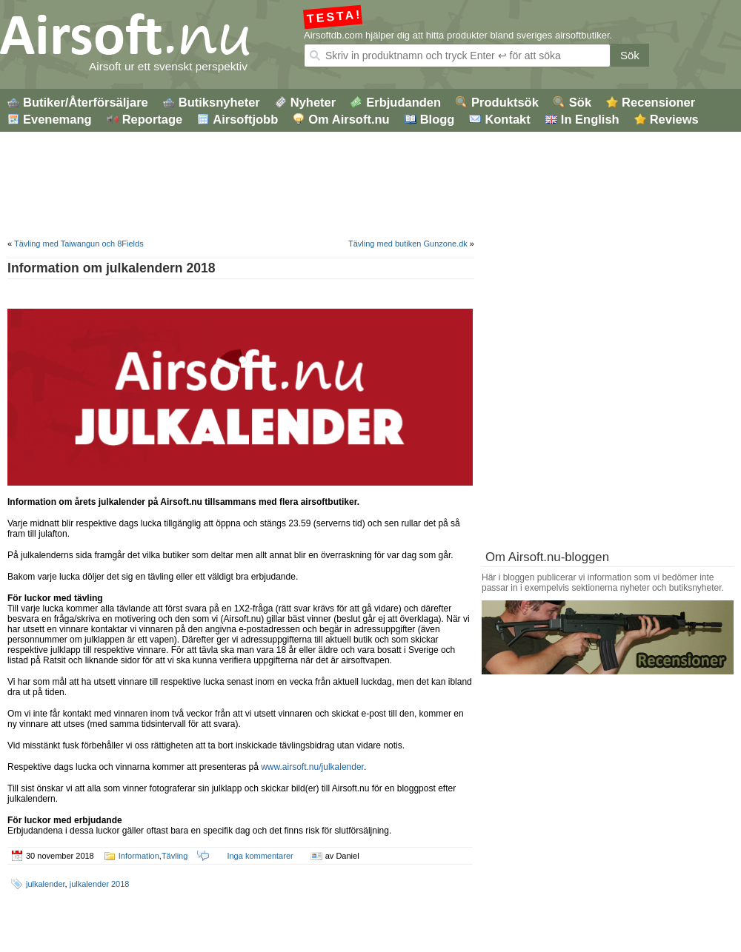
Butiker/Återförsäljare (85, 102)
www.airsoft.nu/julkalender (312, 767)
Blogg (437, 119)
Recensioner (658, 102)
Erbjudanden (403, 102)
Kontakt (507, 119)
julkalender (45, 883)
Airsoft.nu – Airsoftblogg (155, 34)
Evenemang (57, 119)
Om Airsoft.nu (348, 119)
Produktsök (505, 102)
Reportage (152, 119)
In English (590, 119)
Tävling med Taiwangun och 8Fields (79, 243)
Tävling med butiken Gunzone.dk (408, 243)
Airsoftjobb (245, 119)
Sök (629, 55)
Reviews (674, 119)
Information (139, 855)
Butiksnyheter (219, 102)
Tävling (174, 855)
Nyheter (313, 102)
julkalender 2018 (100, 883)
